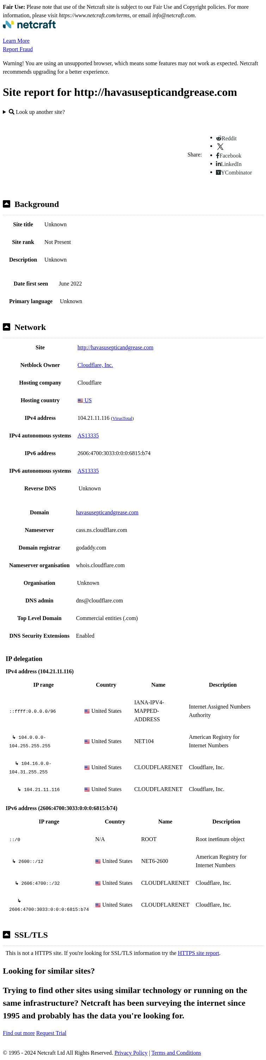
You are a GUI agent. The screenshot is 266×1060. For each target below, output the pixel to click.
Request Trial (51, 1033)
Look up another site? (37, 112)
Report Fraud (18, 49)
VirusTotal (122, 418)
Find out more (19, 1033)
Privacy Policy (131, 1053)
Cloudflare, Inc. (95, 365)
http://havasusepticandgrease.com (115, 347)
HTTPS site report (198, 953)
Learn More (16, 41)
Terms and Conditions (176, 1053)
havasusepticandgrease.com (107, 512)
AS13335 (88, 436)
